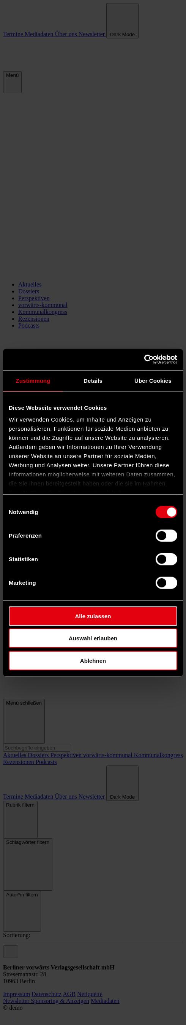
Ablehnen (93, 660)
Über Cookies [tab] (153, 380)
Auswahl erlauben (93, 638)
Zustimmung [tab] (33, 380)
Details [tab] (93, 380)
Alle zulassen (93, 616)
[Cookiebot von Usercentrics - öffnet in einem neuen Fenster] (144, 359)
